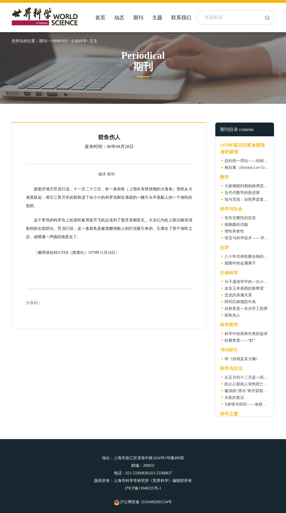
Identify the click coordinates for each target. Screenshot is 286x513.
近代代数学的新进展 (242, 193)
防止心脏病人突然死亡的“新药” (252, 384)
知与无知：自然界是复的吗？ (250, 199)
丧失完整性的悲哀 (240, 218)
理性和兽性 (234, 231)
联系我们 (181, 17)
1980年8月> (60, 41)
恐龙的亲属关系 (238, 295)
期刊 (138, 17)
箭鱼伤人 (232, 315)
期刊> (44, 41)
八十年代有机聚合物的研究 (248, 256)
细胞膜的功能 (236, 224)
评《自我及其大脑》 (242, 359)
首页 (100, 17)
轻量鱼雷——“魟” (240, 340)
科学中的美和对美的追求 (246, 334)
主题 (157, 17)
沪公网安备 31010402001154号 (143, 502)
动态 (119, 17)
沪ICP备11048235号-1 (143, 488)
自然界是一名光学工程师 (246, 308)
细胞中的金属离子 (240, 263)
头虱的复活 (234, 397)
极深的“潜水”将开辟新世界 (248, 391)
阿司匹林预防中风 (240, 302)
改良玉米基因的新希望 (244, 288)
